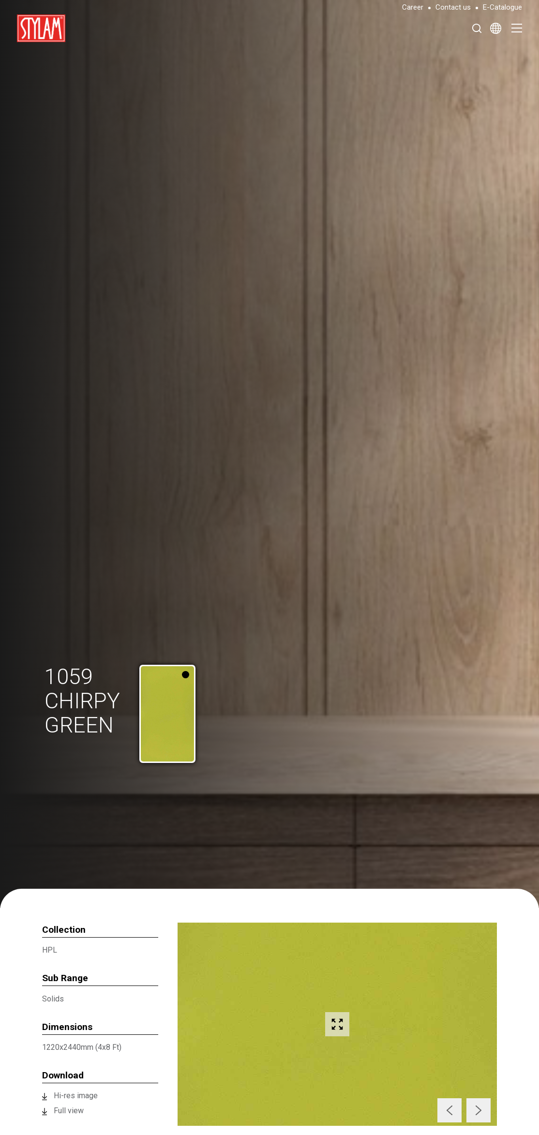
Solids (53, 998)
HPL (49, 950)
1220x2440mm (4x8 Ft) (81, 1047)
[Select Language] (495, 28)
